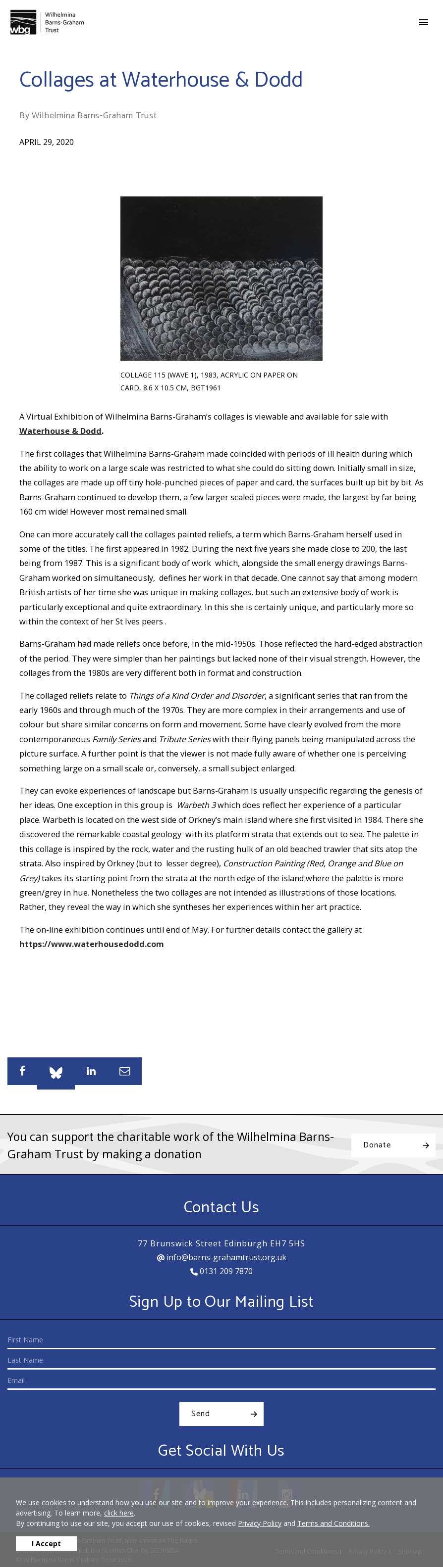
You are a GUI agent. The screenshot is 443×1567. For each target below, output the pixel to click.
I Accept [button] (46, 1543)
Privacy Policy (259, 1523)
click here (119, 1513)
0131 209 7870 (221, 1271)
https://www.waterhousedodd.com (91, 944)
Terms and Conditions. (333, 1523)
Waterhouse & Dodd (60, 431)
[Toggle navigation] (424, 22)
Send (200, 1414)
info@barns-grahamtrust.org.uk (221, 1257)
